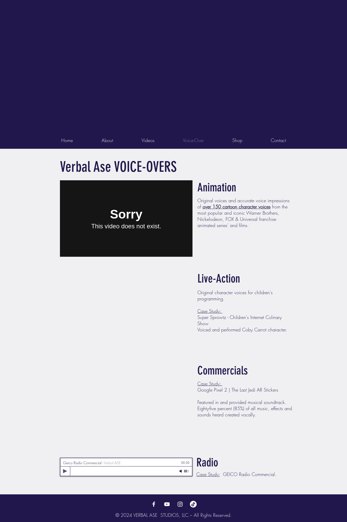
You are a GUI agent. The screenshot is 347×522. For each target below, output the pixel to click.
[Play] (65, 471)
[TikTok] (193, 504)
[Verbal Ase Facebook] (153, 504)
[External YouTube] (126, 310)
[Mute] (181, 471)
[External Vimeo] (126, 218)
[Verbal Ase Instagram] (180, 504)
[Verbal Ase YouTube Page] (167, 504)
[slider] (186, 471)
